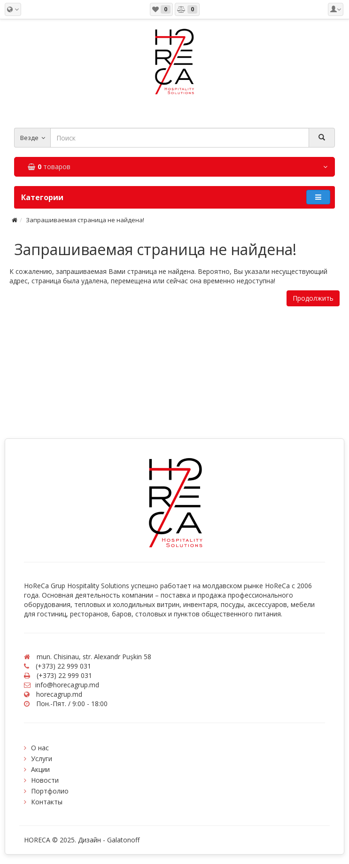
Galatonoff (123, 839)
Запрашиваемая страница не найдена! (85, 220)
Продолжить (313, 298)
